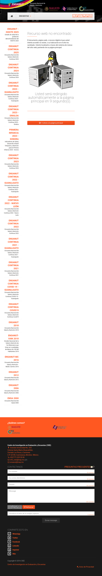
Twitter (13, 537)
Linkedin (13, 545)
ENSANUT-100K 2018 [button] (11, 343)
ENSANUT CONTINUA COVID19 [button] (11, 310)
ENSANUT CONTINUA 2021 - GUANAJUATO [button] (11, 247)
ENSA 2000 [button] (11, 400)
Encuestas (25, 16)
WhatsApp (14, 533)
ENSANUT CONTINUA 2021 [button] (11, 268)
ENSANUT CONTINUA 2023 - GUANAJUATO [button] (11, 91)
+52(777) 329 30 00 (15, 457)
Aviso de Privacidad (85, 567)
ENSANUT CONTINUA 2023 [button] (11, 161)
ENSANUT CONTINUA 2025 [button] (11, 52)
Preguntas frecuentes (79, 467)
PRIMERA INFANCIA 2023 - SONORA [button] (11, 139)
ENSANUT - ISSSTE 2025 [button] (11, 35)
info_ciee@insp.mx (15, 460)
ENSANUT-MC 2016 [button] (11, 362)
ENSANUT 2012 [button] (11, 376)
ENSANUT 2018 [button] (11, 326)
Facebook (14, 541)
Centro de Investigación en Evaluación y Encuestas (26, 564)
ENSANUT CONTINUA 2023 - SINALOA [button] (11, 115)
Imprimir (13, 549)
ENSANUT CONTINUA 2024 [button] (11, 71)
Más (12, 553)
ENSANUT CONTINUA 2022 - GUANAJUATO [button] (11, 182)
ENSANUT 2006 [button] (11, 389)
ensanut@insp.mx (15, 462)
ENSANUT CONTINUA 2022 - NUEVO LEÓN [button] (11, 206)
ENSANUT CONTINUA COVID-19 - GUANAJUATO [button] (11, 289)
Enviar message (51, 520)
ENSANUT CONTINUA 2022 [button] (11, 227)
